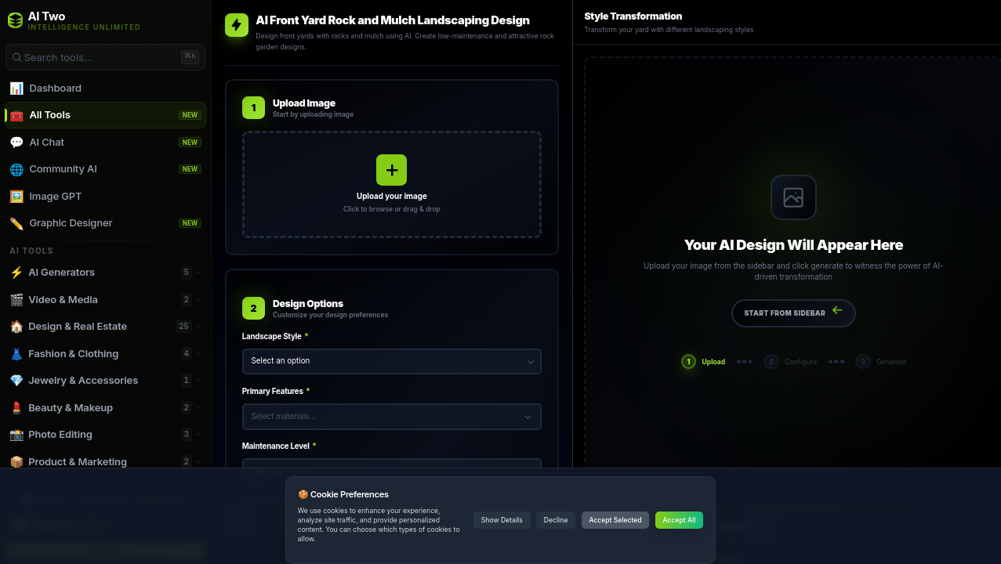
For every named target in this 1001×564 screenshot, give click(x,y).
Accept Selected (615, 520)
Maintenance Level (279, 446)
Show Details (502, 520)
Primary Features (276, 391)
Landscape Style (275, 336)
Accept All (679, 520)
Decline (556, 520)
